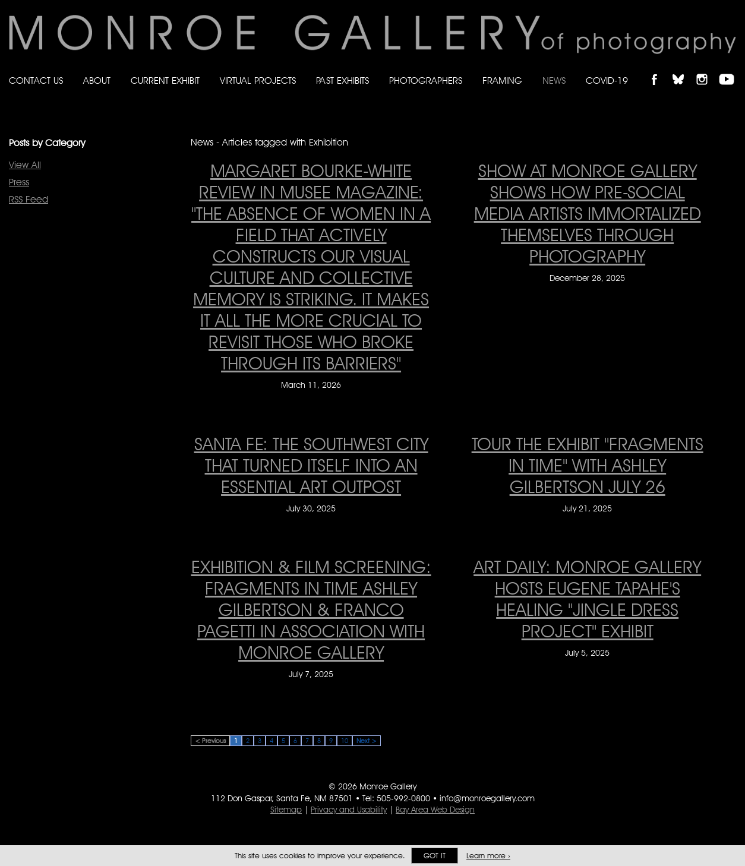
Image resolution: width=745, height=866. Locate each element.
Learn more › (488, 855)
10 (344, 741)
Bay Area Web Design (435, 809)
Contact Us (36, 80)
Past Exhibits (342, 80)
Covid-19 (607, 80)
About (97, 80)
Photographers (425, 80)
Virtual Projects (258, 80)
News (554, 80)
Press (19, 182)
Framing (502, 80)
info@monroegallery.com (487, 798)
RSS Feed (28, 199)
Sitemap (286, 809)
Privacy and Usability (349, 809)
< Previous (210, 741)
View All (25, 164)
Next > (366, 741)
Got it (435, 855)
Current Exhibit (165, 80)
